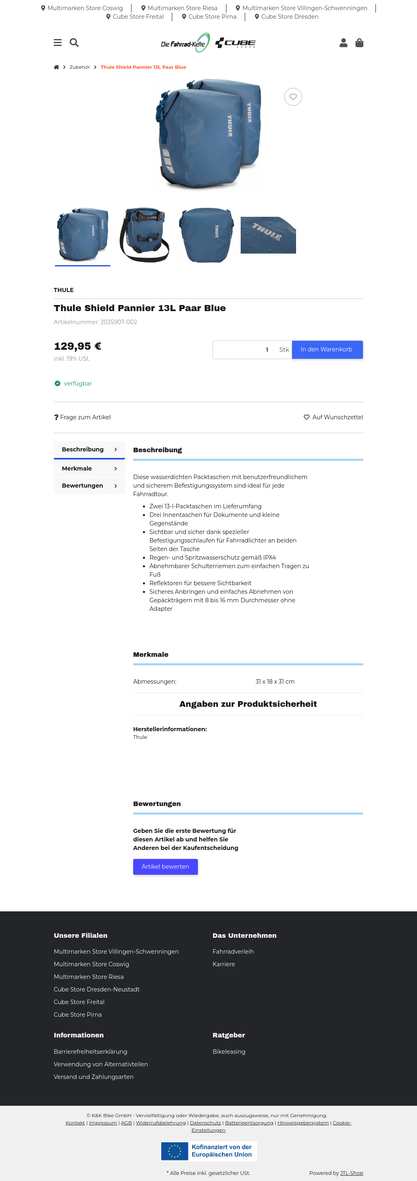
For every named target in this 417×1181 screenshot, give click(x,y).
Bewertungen (89, 485)
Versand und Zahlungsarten (94, 1077)
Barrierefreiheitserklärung (90, 1051)
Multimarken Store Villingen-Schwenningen (116, 951)
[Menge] (245, 350)
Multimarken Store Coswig (91, 964)
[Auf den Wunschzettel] (293, 97)
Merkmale (89, 468)
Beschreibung (89, 449)
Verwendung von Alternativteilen (101, 1064)
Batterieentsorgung (249, 1123)
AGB (126, 1123)
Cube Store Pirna (78, 1014)
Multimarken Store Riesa (89, 977)
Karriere (224, 964)
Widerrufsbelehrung (161, 1123)
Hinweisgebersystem (303, 1123)
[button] (343, 43)
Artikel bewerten (165, 866)
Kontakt (75, 1123)
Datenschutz (205, 1123)
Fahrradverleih (233, 951)
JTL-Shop (351, 1173)
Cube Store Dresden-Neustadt (97, 989)
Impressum (103, 1123)
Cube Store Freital (79, 1002)
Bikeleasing (229, 1051)
